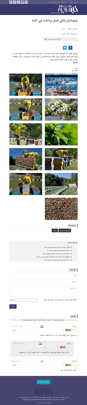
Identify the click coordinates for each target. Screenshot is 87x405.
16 (57, 347)
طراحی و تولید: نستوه (44, 402)
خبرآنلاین (64, 9)
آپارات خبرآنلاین (11, 2)
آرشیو (50, 2)
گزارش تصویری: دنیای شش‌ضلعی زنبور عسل (57, 247)
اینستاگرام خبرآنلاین (18, 2)
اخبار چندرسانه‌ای (73, 29)
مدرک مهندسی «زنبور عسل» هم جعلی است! (57, 260)
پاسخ (14, 330)
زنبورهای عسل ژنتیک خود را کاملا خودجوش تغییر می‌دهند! (53, 257)
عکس (63, 29)
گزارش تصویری (65, 230)
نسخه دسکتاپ (44, 382)
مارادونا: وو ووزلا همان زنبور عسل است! (58, 250)
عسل (55, 230)
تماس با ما (63, 2)
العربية (71, 2)
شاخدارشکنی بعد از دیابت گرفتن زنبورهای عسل (56, 254)
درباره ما (58, 2)
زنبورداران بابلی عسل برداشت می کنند (55, 20)
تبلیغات (54, 2)
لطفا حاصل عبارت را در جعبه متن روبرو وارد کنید (61, 300)
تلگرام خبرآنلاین (22, 2)
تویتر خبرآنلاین (14, 2)
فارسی (75, 2)
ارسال (13, 306)
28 (73, 330)
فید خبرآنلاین (26, 2)
